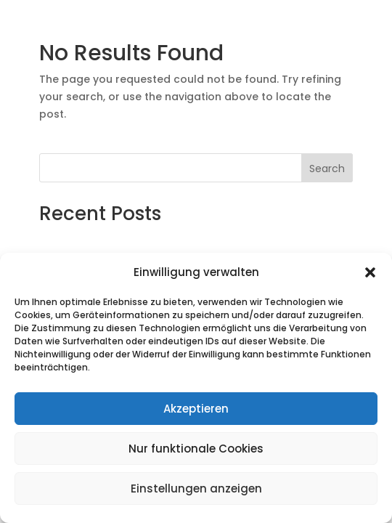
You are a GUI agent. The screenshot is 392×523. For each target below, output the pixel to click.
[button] (370, 272)
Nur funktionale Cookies (196, 448)
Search (327, 168)
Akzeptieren (196, 408)
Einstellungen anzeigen (196, 488)
